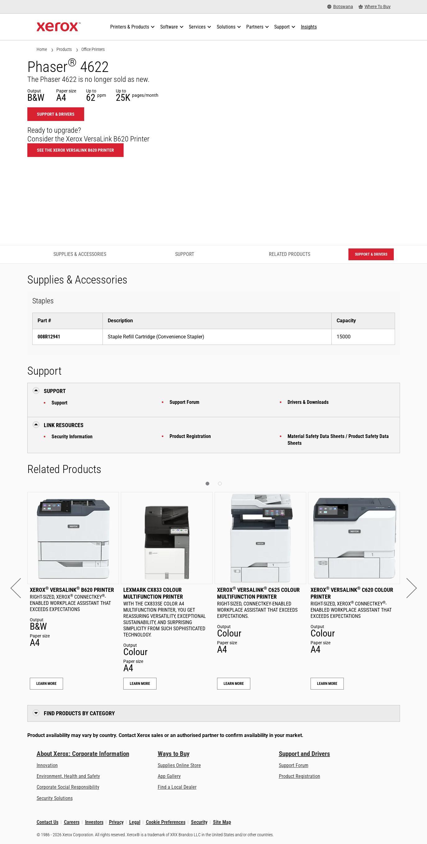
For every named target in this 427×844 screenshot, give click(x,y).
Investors (94, 822)
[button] (20, 588)
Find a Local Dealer (177, 787)
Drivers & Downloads (308, 402)
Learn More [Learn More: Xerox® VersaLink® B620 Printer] (46, 683)
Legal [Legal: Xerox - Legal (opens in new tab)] (134, 822)
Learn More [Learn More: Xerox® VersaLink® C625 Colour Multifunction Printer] (234, 683)
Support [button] (55, 391)
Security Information (72, 437)
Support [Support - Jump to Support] (184, 254)
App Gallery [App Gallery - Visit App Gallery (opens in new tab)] (169, 776)
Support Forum (184, 402)
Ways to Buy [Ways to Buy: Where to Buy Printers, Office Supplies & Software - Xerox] (173, 753)
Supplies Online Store (179, 765)
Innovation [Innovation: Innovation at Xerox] (47, 765)
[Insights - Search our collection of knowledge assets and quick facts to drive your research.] (309, 27)
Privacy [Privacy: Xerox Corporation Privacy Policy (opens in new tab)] (116, 822)
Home (42, 49)
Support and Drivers (304, 753)
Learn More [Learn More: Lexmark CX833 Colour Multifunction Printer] (140, 683)
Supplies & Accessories (79, 254)
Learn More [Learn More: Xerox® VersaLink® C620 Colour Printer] (327, 683)
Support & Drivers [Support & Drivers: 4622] (56, 114)
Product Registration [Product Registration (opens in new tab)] (299, 776)
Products (64, 49)
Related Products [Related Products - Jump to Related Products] (289, 254)
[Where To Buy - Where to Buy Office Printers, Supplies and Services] (375, 7)
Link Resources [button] (64, 425)
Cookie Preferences (165, 822)
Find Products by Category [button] (79, 713)
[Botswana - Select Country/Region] (340, 7)
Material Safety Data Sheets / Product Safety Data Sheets (338, 439)
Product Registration (190, 436)
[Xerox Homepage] (59, 27)
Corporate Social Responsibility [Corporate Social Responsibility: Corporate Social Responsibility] (68, 787)
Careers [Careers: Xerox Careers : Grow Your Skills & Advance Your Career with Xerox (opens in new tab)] (71, 822)
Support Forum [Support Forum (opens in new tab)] (293, 765)
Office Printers (93, 49)
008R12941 (49, 337)
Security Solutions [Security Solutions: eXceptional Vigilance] (55, 798)
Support (59, 403)
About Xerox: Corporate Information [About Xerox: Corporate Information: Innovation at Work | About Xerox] (83, 753)
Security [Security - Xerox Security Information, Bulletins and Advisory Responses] (199, 822)
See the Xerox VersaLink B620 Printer (75, 150)
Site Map (222, 822)
